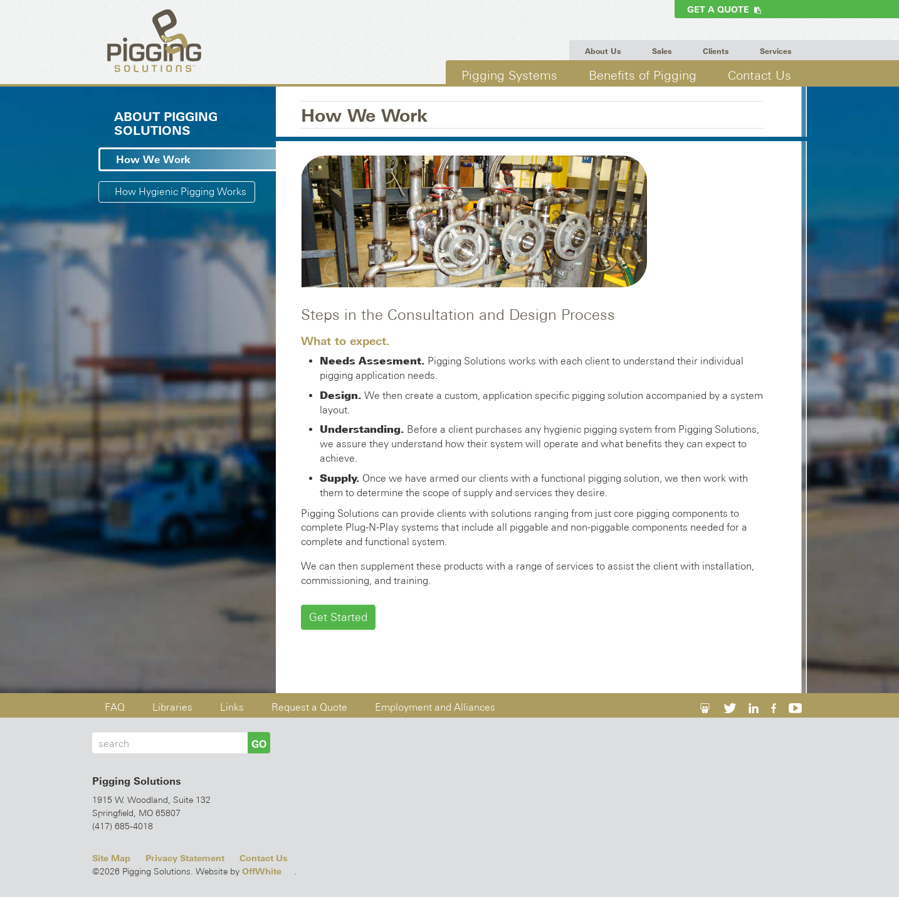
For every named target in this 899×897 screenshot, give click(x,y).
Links (232, 707)
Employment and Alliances (435, 707)
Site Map (111, 858)
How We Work (153, 159)
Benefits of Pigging (643, 75)
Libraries (172, 707)
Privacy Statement (184, 858)
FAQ (115, 707)
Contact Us (759, 75)
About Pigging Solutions (166, 123)
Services (775, 51)
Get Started (338, 617)
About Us (603, 51)
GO (258, 744)
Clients (715, 51)
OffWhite (261, 871)
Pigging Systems (509, 75)
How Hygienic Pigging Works (180, 192)
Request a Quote (309, 707)
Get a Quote (724, 9)
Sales (661, 51)
